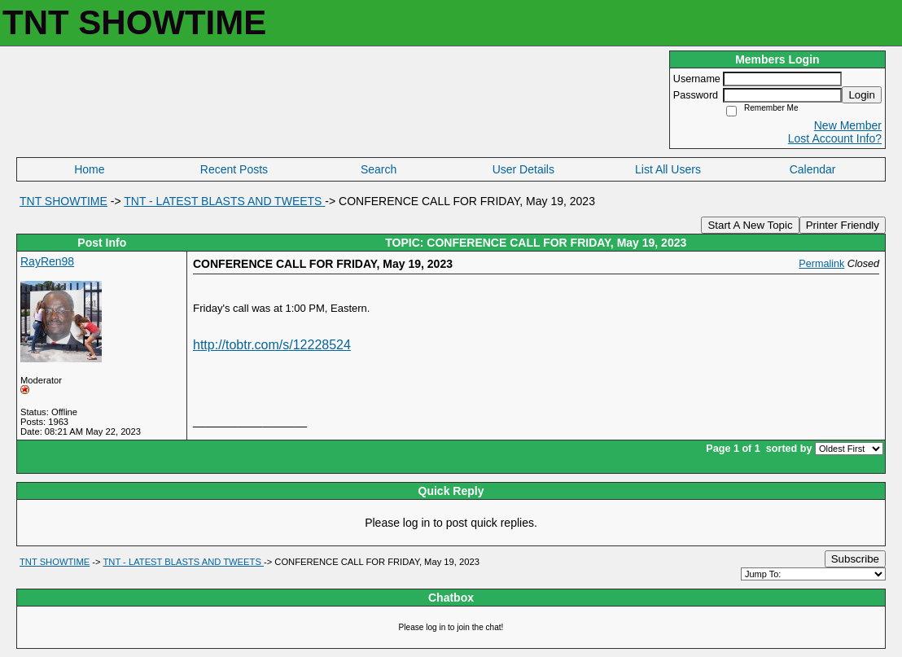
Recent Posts (234, 169)
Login (861, 95)
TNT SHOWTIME (63, 201)
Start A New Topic (749, 225)
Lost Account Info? (835, 138)
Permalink (821, 263)
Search (378, 169)
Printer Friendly (842, 225)
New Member (848, 125)
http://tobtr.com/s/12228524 (272, 345)
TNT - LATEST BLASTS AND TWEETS (224, 201)
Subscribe (855, 559)
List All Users (668, 169)
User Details (523, 169)
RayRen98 (47, 261)
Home (89, 169)
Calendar (813, 169)
